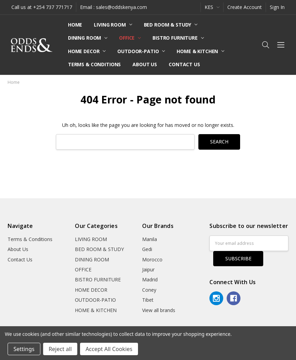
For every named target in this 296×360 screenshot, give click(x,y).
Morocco (152, 259)
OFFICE (130, 37)
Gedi (147, 249)
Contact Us (184, 64)
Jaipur (148, 269)
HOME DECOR (87, 51)
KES (212, 7)
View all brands (158, 310)
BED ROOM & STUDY (171, 24)
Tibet (148, 300)
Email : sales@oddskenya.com (113, 7)
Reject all (60, 349)
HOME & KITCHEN (200, 51)
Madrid (150, 279)
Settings (23, 349)
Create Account (244, 7)
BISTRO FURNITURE (178, 37)
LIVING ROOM (113, 24)
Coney (149, 290)
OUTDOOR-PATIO (141, 51)
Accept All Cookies (109, 349)
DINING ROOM (87, 37)
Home (75, 24)
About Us (144, 64)
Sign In (277, 7)
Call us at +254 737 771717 (41, 7)
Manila (149, 239)
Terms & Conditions (94, 64)
